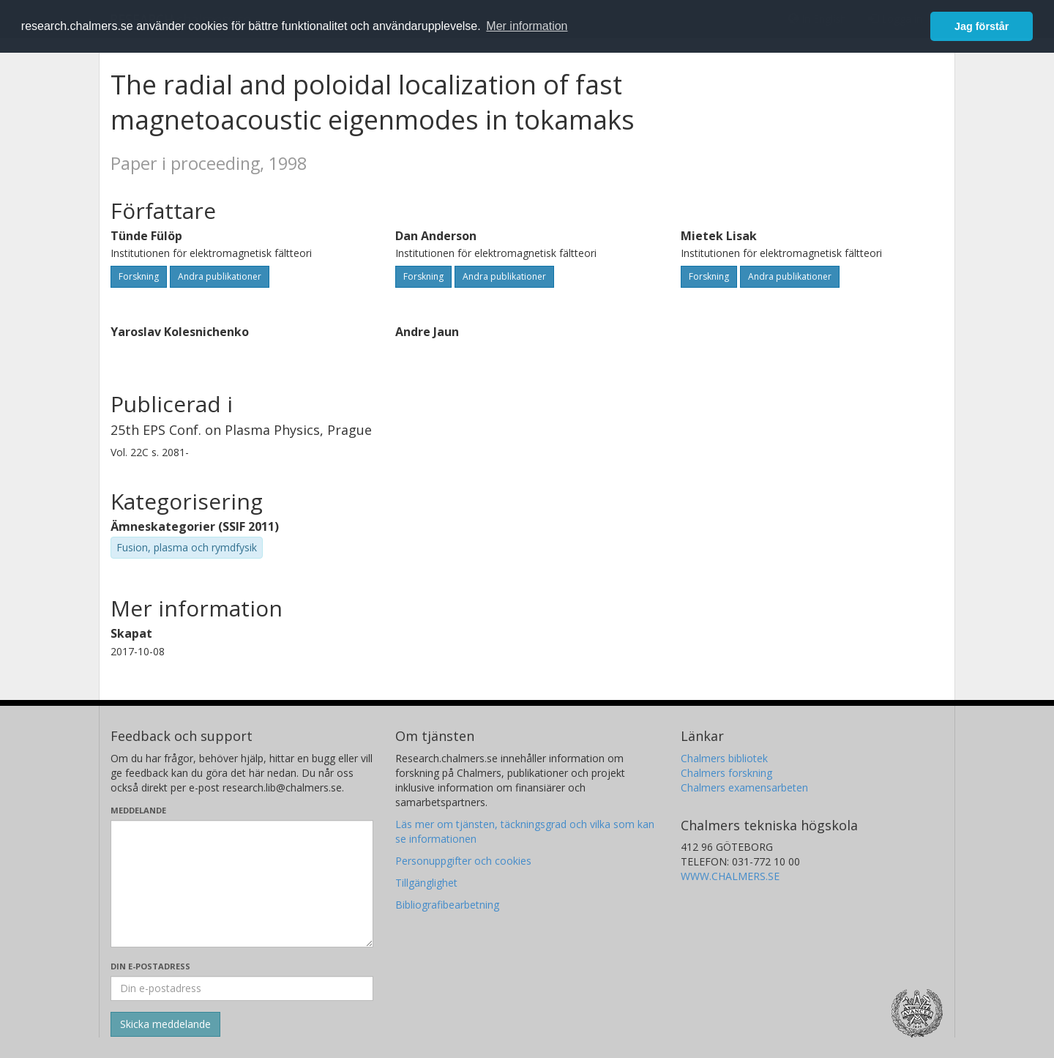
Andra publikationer (219, 276)
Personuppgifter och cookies (463, 861)
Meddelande (138, 810)
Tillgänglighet (426, 883)
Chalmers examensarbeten (744, 787)
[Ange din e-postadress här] (242, 988)
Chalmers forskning (726, 773)
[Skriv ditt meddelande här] (242, 883)
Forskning (139, 276)
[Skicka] (165, 1024)
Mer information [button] (526, 26)
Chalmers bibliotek (724, 758)
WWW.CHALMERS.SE (730, 876)
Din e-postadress (150, 966)
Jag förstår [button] (981, 26)
